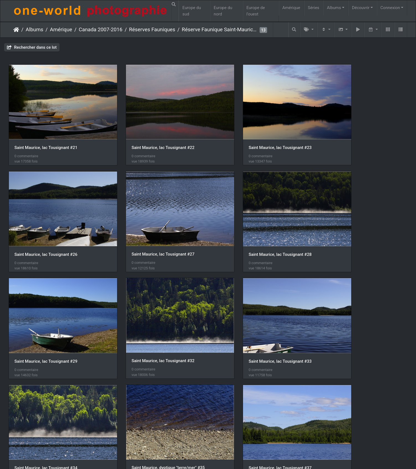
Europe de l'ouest (255, 11)
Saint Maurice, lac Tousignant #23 (249, 136)
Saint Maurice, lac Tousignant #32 (351, 232)
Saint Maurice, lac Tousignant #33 (45, 329)
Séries (313, 7)
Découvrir (361, 7)
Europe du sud (191, 11)
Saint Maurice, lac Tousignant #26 (351, 137)
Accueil (16, 30)
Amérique (291, 7)
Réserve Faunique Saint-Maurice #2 (220, 30)
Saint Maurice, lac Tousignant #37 (351, 329)
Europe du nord (223, 11)
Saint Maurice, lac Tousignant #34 (147, 329)
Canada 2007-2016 (101, 30)
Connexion (390, 7)
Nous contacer (228, 457)
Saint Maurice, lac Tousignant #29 (249, 233)
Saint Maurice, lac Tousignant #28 (147, 233)
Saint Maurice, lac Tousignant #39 (45, 425)
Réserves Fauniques (152, 30)
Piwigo (205, 457)
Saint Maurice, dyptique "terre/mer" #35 (254, 328)
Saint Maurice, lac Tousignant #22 (147, 136)
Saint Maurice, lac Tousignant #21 (45, 137)
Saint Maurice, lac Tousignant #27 (45, 233)
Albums (334, 7)
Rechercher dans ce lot (32, 47)
